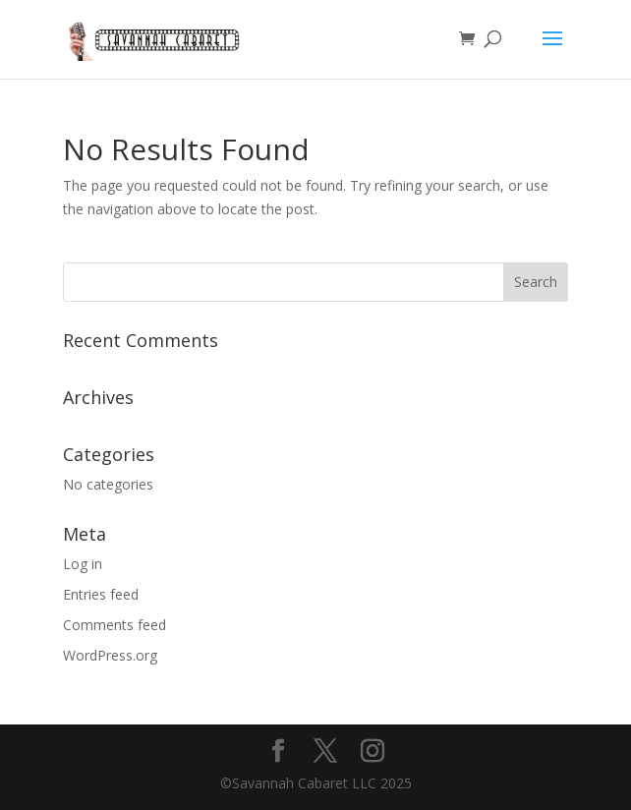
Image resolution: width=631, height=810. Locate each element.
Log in (82, 563)
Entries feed (101, 594)
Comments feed (114, 624)
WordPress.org (110, 655)
